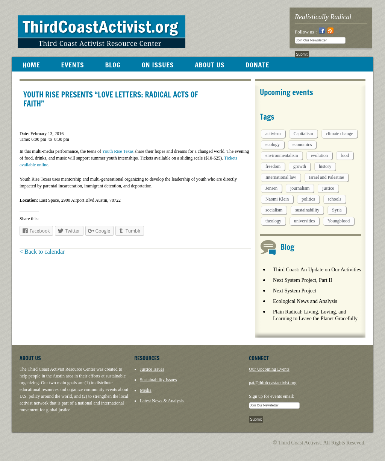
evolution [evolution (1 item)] (319, 155)
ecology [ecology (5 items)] (272, 144)
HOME (31, 65)
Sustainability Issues (158, 379)
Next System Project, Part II (302, 280)
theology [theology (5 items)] (273, 221)
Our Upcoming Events (269, 369)
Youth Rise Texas (117, 151)
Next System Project (294, 291)
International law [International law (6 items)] (280, 177)
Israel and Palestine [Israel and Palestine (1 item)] (326, 177)
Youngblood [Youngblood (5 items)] (338, 221)
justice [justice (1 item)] (328, 188)
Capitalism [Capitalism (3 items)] (303, 133)
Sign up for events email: (271, 396)
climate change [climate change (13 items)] (339, 133)
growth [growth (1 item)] (299, 166)
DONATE (257, 65)
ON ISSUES (158, 65)
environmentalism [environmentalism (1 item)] (281, 155)
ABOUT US (209, 65)
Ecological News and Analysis (305, 301)
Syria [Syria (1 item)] (336, 210)
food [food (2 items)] (345, 155)
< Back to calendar (42, 251)
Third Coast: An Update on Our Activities (317, 269)
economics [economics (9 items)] (302, 144)
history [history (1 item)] (325, 166)
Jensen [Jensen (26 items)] (271, 188)
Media (146, 390)
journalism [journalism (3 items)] (299, 188)
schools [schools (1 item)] (334, 199)
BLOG (112, 65)
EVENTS (72, 65)
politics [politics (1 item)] (308, 199)
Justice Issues (152, 369)
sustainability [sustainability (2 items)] (307, 210)
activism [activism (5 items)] (273, 133)
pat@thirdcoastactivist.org (272, 382)
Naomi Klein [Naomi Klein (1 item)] (277, 199)
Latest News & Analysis (161, 400)
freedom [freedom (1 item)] (272, 166)
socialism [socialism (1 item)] (273, 210)
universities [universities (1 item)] (304, 221)
